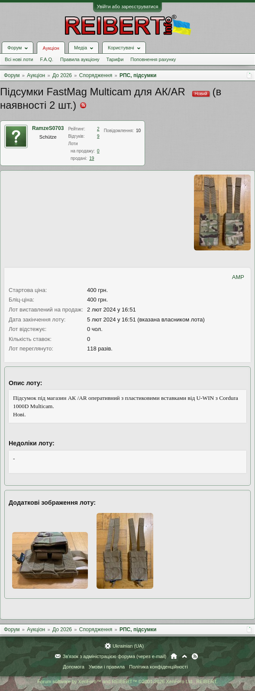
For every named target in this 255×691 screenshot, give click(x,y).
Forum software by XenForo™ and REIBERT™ (127, 681)
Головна (174, 656)
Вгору (184, 656)
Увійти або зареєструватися (127, 6)
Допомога (73, 666)
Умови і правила (107, 666)
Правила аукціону (79, 59)
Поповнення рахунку (153, 59)
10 (138, 130)
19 (91, 158)
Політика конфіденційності (158, 666)
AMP (238, 277)
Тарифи (115, 59)
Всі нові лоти (19, 59)
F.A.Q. (46, 59)
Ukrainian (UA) (128, 646)
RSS (195, 656)
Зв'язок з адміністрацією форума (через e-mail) (115, 656)
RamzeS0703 (48, 128)
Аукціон (50, 48)
